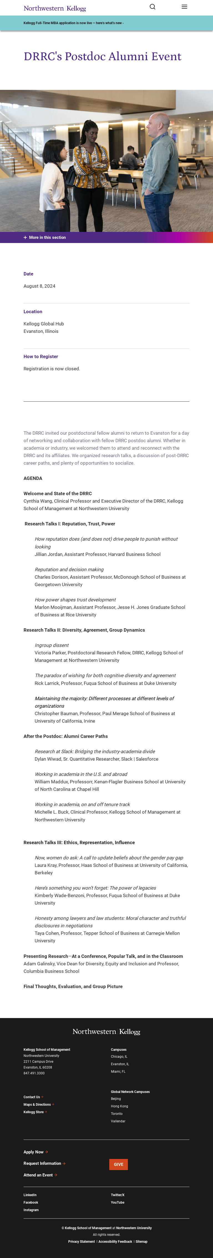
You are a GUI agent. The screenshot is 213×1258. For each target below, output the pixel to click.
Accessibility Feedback (115, 1242)
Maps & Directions (39, 1105)
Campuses (118, 1050)
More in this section (45, 237)
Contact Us (34, 1097)
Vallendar (118, 1121)
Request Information (45, 1163)
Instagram (31, 1210)
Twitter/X (118, 1195)
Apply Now (36, 1152)
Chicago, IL (119, 1057)
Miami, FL (118, 1072)
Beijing (116, 1099)
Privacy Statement (81, 1242)
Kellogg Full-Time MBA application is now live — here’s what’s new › (74, 23)
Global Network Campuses (130, 1092)
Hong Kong (119, 1106)
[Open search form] (163, 7)
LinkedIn (30, 1195)
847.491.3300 (34, 1073)
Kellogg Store (35, 1112)
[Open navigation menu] (184, 7)
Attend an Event (41, 1175)
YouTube (117, 1202)
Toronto (117, 1114)
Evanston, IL (120, 1064)
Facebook (31, 1202)
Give (118, 1164)
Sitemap (142, 1242)
